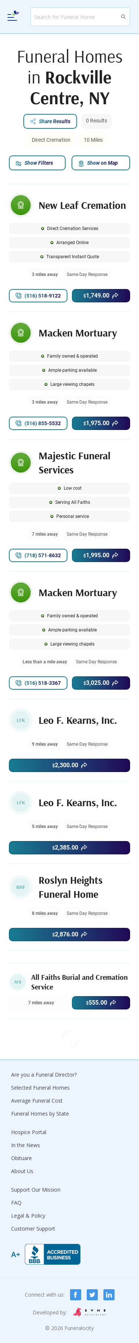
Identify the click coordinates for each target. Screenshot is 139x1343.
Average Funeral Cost (37, 1100)
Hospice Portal (28, 1132)
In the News (25, 1145)
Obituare (21, 1158)
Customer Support (33, 1228)
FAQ (16, 1202)
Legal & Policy (28, 1215)
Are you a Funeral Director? (44, 1074)
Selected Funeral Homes (40, 1087)
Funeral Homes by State (40, 1113)
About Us (22, 1171)
